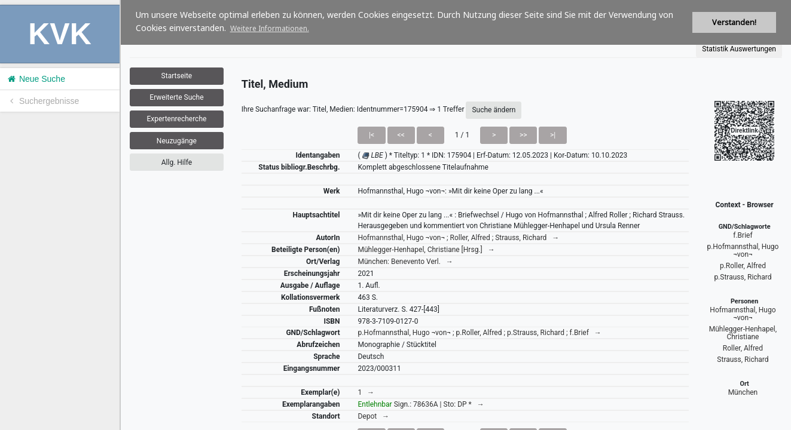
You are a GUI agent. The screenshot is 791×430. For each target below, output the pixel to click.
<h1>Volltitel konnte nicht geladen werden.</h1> (456, 215)
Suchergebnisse (42, 101)
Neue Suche (35, 79)
